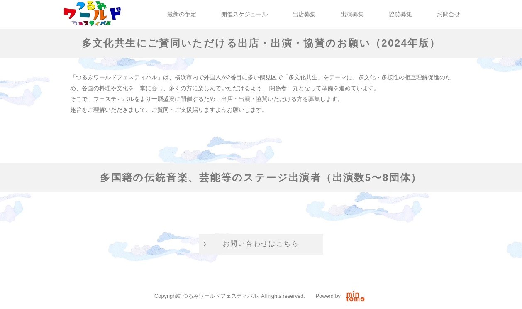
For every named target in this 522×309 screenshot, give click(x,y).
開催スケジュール (244, 14)
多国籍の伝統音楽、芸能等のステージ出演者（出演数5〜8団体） (261, 177)
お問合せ (448, 14)
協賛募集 (400, 14)
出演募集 (352, 14)
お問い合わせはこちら (261, 243)
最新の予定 (181, 14)
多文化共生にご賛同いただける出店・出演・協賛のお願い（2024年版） (261, 43)
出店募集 (304, 14)
